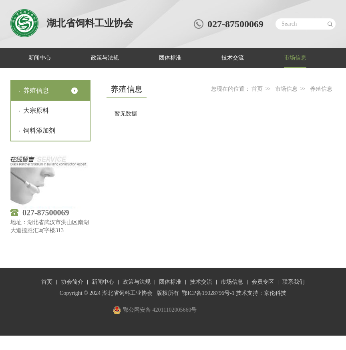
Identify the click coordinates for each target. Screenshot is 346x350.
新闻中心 (39, 58)
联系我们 (293, 282)
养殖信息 (36, 90)
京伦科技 (275, 293)
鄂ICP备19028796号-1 (208, 293)
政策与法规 (105, 58)
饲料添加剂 (39, 130)
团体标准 (170, 58)
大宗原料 (36, 110)
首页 (257, 89)
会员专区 (262, 282)
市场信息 (295, 58)
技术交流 (232, 58)
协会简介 (72, 282)
